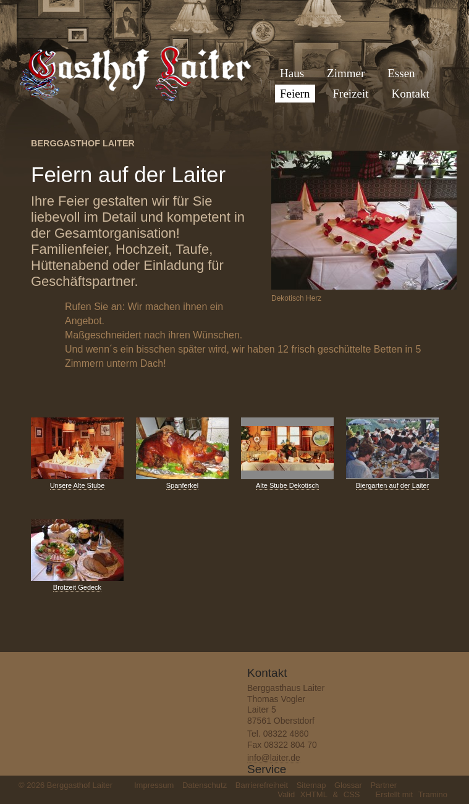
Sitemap (311, 785)
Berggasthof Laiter (83, 143)
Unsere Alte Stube (77, 485)
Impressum (154, 785)
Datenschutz (204, 785)
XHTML (313, 794)
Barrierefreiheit (261, 785)
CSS (352, 794)
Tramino (432, 794)
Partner (383, 785)
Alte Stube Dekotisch (287, 485)
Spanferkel (182, 485)
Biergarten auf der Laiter (392, 485)
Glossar (348, 785)
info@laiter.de (273, 758)
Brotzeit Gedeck (77, 587)
